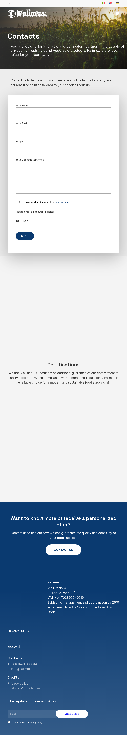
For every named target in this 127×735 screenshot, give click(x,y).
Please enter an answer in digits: (35, 211)
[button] (117, 13)
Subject (63, 146)
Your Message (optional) (63, 176)
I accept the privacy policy (25, 722)
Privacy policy (18, 683)
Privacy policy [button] (18, 631)
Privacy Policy (63, 202)
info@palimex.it (22, 669)
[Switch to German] (117, 3)
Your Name (63, 110)
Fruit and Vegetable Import (27, 688)
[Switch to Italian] (103, 3)
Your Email (63, 128)
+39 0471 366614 (24, 664)
